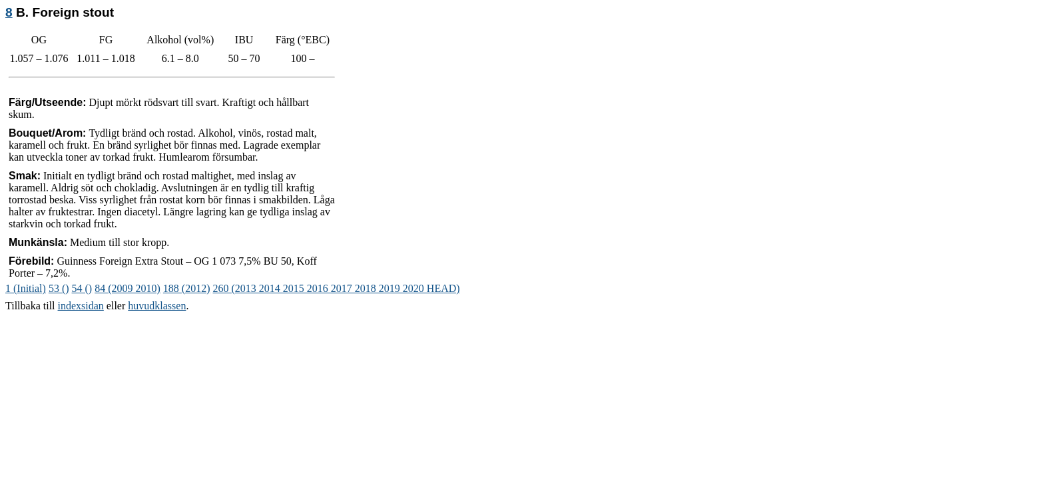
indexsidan (81, 305)
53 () (59, 288)
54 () (82, 288)
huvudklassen (157, 305)
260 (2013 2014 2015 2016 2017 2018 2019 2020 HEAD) (336, 288)
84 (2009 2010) (127, 288)
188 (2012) (186, 288)
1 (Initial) (25, 288)
